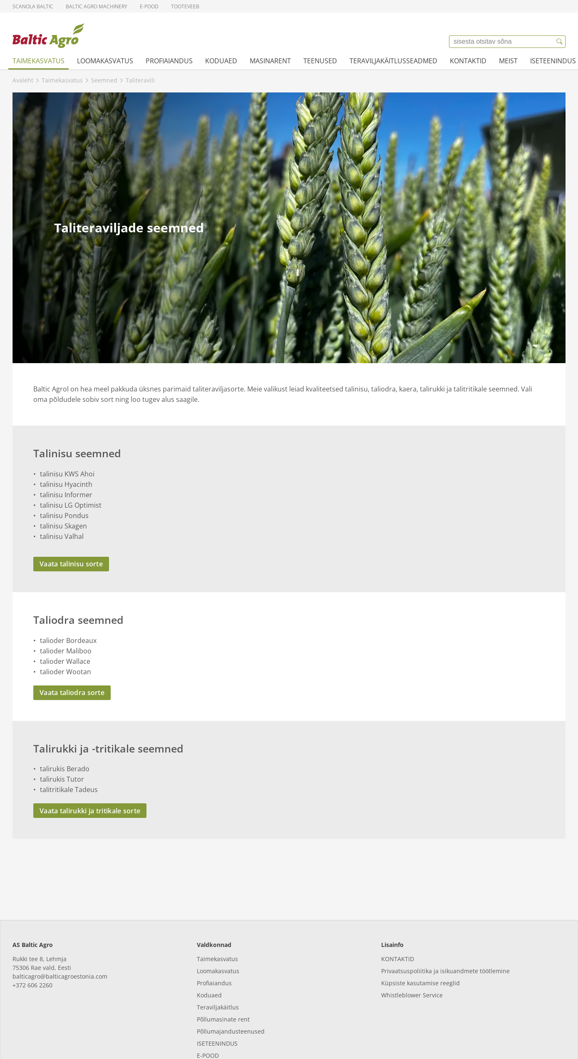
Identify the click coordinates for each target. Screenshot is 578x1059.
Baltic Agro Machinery (96, 6)
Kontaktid (468, 60)
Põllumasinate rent (223, 969)
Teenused (320, 60)
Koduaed (221, 60)
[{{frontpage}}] (48, 35)
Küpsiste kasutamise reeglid (420, 933)
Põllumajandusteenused (231, 981)
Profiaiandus (169, 60)
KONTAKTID (397, 908)
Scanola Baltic (32, 6)
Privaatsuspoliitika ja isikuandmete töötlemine (445, 920)
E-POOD (208, 1005)
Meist (508, 60)
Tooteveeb (185, 6)
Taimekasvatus (38, 60)
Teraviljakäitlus (218, 957)
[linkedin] (19, 1039)
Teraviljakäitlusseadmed (393, 60)
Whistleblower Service (412, 945)
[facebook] (42, 1039)
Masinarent (270, 60)
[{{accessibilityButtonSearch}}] (559, 41)
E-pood (149, 6)
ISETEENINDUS (217, 993)
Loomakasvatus (105, 60)
